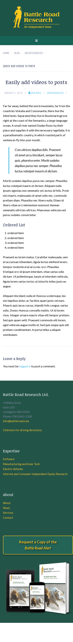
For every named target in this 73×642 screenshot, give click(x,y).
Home (6, 53)
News (6, 507)
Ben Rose (34, 93)
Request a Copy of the (38, 545)
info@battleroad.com (16, 421)
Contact (8, 517)
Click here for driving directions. (22, 430)
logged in (25, 366)
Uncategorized (55, 93)
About (7, 502)
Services (8, 512)
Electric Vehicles (13, 469)
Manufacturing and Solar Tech (21, 464)
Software (8, 459)
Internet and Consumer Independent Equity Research (35, 474)
